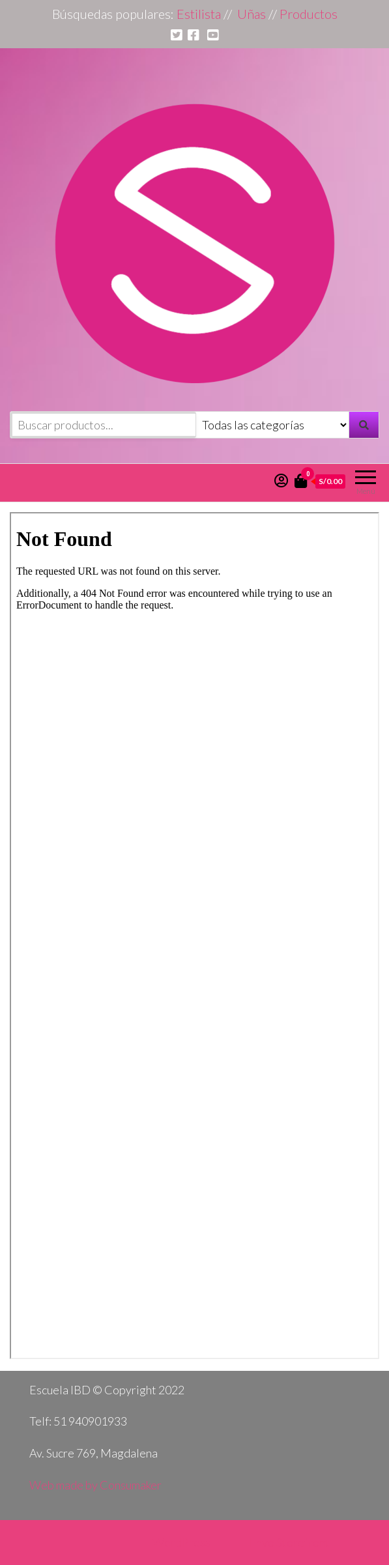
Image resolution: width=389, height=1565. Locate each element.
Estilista (199, 14)
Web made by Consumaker (95, 1485)
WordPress (181, 1542)
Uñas (251, 14)
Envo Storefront (289, 1542)
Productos (309, 14)
